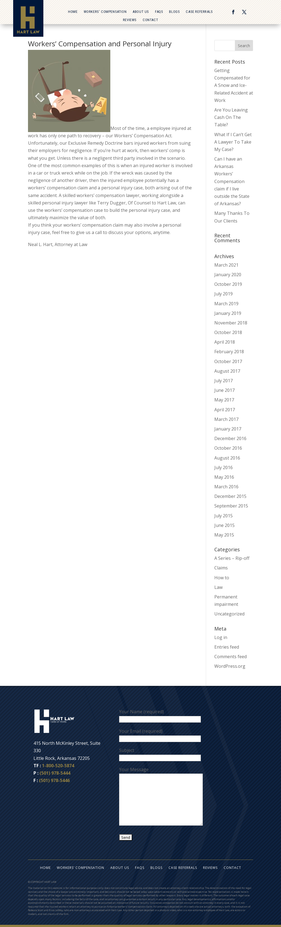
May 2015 (224, 535)
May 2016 (224, 477)
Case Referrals (199, 12)
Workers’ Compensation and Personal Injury (100, 44)
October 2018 (228, 332)
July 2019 (223, 294)
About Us (141, 12)
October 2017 (228, 361)
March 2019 (226, 304)
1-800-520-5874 (58, 766)
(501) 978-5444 (55, 773)
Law (218, 587)
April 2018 (224, 342)
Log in (220, 637)
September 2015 (231, 506)
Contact (150, 20)
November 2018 (230, 323)
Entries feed (226, 647)
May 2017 (224, 400)
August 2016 (227, 458)
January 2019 (227, 313)
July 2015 (223, 516)
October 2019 (228, 284)
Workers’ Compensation (105, 12)
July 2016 (223, 467)
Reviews (130, 20)
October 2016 (228, 448)
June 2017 (224, 390)
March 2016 (226, 487)
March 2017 (226, 419)
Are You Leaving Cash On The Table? (231, 117)
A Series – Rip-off (231, 558)
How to (221, 578)
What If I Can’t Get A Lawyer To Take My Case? (233, 142)
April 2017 (224, 410)
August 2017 (227, 371)
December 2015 (230, 496)
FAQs (159, 12)
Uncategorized (229, 614)
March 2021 (226, 265)
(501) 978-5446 (54, 780)
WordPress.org (229, 666)
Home (72, 12)
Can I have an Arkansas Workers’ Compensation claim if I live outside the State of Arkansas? (231, 181)
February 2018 (229, 352)
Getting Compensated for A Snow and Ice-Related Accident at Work (233, 85)
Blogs (174, 12)
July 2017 (223, 381)
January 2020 (227, 275)
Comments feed (230, 657)
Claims (221, 568)
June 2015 (224, 525)
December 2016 (230, 438)
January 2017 (227, 429)
